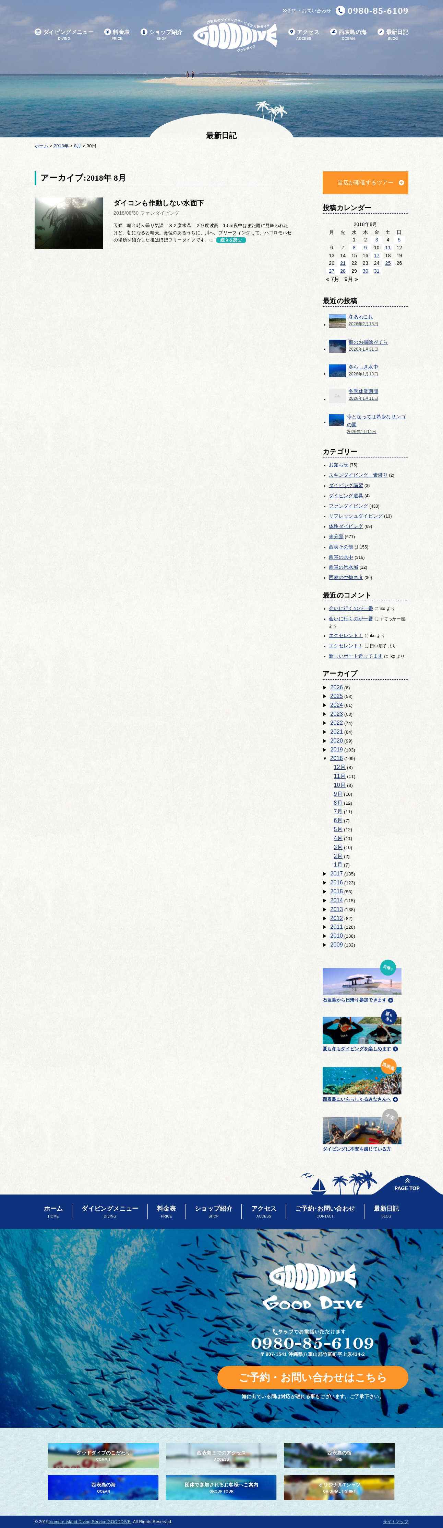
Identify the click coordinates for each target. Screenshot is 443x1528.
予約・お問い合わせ (307, 10)
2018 (336, 758)
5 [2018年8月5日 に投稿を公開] (399, 239)
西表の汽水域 (343, 567)
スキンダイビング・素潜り (358, 475)
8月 (338, 803)
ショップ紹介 (162, 35)
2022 (336, 723)
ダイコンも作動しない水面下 (158, 203)
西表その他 (341, 547)
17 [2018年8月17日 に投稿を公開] (377, 255)
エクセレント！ (346, 635)
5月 (338, 829)
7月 (338, 811)
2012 (336, 918)
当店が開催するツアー (365, 182)
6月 (338, 820)
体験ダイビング (346, 526)
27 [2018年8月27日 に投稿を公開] (331, 271)
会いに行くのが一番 (351, 608)
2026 (336, 687)
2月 (338, 856)
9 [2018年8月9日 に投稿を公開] (365, 247)
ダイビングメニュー (64, 35)
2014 (336, 900)
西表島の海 (348, 35)
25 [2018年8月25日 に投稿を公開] (388, 263)
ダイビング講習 (346, 485)
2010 (336, 936)
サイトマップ (395, 1521)
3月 (338, 847)
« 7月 (333, 279)
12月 (340, 767)
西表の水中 (341, 557)
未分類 (336, 536)
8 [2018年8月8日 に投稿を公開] (354, 247)
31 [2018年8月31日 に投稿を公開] (377, 271)
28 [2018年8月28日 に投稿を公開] (343, 271)
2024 (336, 705)
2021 (336, 732)
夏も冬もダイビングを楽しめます (362, 1029)
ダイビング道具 (346, 495)
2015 (336, 891)
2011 (336, 927)
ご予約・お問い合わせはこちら (313, 1377)
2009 (336, 945)
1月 (338, 865)
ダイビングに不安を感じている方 (362, 1129)
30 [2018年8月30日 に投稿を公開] (365, 271)
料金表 (117, 35)
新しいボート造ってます (356, 656)
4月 (338, 838)
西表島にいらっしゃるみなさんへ (362, 1079)
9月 (338, 794)
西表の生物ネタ (346, 577)
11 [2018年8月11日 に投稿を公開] (388, 247)
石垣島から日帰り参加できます (362, 980)
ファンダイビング (348, 506)
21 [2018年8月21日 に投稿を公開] (343, 263)
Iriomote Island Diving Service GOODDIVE (90, 1521)
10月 (340, 785)
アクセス (303, 35)
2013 (336, 909)
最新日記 (393, 35)
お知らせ (338, 464)
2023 (336, 714)
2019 (336, 749)
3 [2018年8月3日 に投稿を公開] (376, 239)
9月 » (351, 279)
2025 (336, 696)
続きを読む (231, 240)
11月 (340, 776)
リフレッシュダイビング (356, 516)
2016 (336, 882)
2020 (336, 741)
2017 (336, 873)
